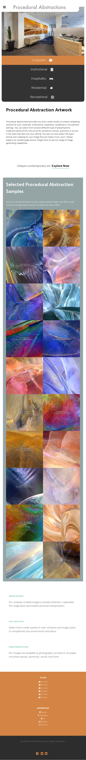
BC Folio (44, 682)
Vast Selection (16, 621)
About (44, 712)
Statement (44, 716)
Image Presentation (18, 647)
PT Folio (44, 694)
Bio (44, 719)
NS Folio (44, 691)
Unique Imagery (16, 596)
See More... (43, 40)
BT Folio (44, 685)
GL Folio (44, 688)
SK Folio (44, 698)
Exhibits (44, 722)
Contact (44, 725)
